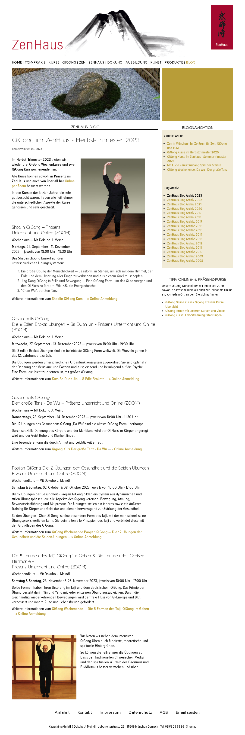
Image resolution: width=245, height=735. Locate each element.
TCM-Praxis (35, 62)
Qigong (69, 62)
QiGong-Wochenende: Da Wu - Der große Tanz (197, 170)
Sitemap (191, 727)
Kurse (53, 62)
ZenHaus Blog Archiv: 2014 (184, 234)
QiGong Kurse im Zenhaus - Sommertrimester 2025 (196, 159)
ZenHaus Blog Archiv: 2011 (184, 247)
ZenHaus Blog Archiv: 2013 (184, 239)
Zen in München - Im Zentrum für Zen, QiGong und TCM (197, 145)
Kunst (156, 62)
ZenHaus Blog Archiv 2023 (184, 195)
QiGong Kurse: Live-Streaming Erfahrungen (193, 315)
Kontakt (85, 712)
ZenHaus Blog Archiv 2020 (184, 209)
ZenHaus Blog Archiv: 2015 (184, 230)
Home (17, 62)
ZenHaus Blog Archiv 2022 (184, 200)
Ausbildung (136, 62)
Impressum (110, 712)
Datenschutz (140, 712)
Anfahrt (62, 712)
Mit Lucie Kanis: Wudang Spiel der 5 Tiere (194, 165)
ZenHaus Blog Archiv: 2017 (184, 222)
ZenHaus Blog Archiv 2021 (184, 204)
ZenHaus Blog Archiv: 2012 (184, 243)
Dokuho (114, 62)
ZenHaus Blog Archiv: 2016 (184, 226)
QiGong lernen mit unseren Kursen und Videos (195, 311)
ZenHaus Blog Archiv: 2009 (185, 256)
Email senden (188, 712)
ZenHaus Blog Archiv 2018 (184, 217)
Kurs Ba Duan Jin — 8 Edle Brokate (78, 379)
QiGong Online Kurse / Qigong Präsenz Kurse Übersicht (194, 304)
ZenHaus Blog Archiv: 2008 (185, 261)
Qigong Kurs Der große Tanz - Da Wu (79, 449)
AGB (164, 712)
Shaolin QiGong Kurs (67, 299)
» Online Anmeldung (102, 299)
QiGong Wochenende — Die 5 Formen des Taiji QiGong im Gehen (100, 609)
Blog (190, 62)
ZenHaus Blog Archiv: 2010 (184, 252)
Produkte (174, 62)
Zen (82, 62)
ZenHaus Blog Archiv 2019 (184, 213)
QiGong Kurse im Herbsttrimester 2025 (193, 152)
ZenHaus (96, 62)
